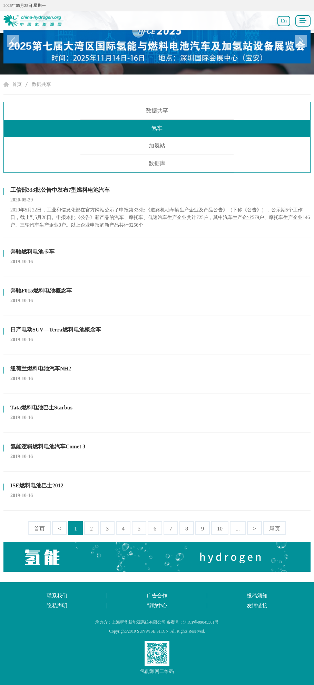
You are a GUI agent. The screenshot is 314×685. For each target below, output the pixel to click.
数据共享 (41, 84)
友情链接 (257, 605)
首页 (17, 84)
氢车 (157, 128)
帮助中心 (157, 605)
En (284, 20)
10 (220, 529)
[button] (301, 41)
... (238, 529)
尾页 (274, 529)
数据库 (157, 163)
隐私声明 (57, 605)
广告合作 (157, 595)
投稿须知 (257, 595)
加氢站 (157, 146)
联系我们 (57, 595)
